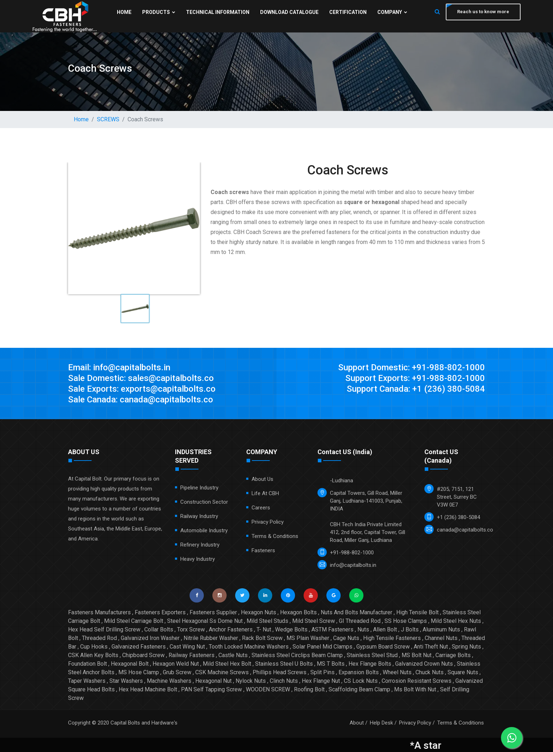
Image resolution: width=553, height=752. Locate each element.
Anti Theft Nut (431, 646)
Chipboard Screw (143, 655)
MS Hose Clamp (138, 672)
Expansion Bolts (358, 672)
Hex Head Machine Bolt (148, 689)
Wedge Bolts (291, 629)
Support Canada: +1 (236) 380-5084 (416, 389)
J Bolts (410, 629)
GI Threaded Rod (360, 621)
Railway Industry (199, 516)
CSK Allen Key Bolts (93, 655)
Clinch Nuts (284, 680)
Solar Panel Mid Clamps (322, 646)
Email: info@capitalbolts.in (119, 367)
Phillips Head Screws (279, 672)
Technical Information (217, 12)
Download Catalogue (289, 12)
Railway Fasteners (192, 655)
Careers (261, 507)
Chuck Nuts (429, 672)
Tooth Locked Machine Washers (249, 646)
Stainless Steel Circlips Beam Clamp (297, 655)
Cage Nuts (346, 638)
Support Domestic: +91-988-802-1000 (411, 367)
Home (124, 12)
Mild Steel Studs (267, 621)
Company (392, 12)
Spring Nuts (466, 646)
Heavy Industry (197, 559)
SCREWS (108, 119)
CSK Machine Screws (222, 672)
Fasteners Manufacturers (99, 612)
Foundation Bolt (87, 663)
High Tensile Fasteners (392, 638)
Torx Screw (191, 629)
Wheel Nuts (397, 672)
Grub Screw (177, 672)
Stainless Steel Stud (372, 655)
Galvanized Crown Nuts (424, 663)
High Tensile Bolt (417, 612)
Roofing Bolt (309, 689)
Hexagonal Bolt (130, 663)
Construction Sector (204, 502)
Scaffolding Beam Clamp (359, 689)
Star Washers (126, 680)
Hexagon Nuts (258, 612)
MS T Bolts (331, 663)
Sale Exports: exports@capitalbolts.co (142, 389)
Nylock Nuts (251, 680)
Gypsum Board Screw (383, 646)
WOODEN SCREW (268, 689)
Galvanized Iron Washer (150, 638)
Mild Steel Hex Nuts (456, 621)
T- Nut (264, 629)
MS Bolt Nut (416, 655)
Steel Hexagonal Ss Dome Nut (205, 621)
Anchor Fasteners (231, 629)
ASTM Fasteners (332, 629)
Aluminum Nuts (441, 629)
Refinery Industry (199, 545)
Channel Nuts (441, 638)
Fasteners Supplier (213, 612)
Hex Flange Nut (321, 680)
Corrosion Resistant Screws (416, 680)
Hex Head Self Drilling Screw (104, 629)
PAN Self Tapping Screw (211, 689)
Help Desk (381, 723)
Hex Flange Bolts (369, 663)
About (357, 723)
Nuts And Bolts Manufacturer (356, 612)
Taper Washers (86, 680)
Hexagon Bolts (298, 612)
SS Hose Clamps (405, 621)
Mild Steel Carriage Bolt (133, 621)
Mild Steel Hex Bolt (227, 663)
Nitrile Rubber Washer (211, 638)
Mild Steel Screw (313, 621)
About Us (262, 479)
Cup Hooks (94, 646)
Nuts (363, 629)
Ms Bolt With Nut (415, 689)
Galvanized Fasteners (139, 646)
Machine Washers (169, 680)
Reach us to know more (483, 11)
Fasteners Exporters (160, 612)
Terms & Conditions (275, 536)
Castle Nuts (233, 655)
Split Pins (322, 672)
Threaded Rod (99, 638)
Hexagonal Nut (213, 680)
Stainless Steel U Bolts (284, 663)
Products (158, 12)
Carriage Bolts (453, 655)
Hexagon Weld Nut (176, 663)
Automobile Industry (204, 530)
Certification (348, 12)
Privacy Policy (268, 522)
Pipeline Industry (199, 487)
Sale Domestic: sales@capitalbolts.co (141, 378)
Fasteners (263, 550)
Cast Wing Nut (187, 646)
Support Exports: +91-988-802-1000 (415, 378)
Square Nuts (463, 672)
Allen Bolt (385, 629)
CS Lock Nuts (361, 680)
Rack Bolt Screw (262, 638)
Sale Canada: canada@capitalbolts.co (140, 400)
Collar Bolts (158, 629)
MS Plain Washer (307, 638)
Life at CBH (265, 493)
